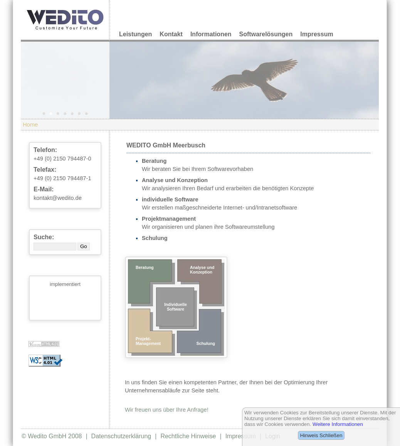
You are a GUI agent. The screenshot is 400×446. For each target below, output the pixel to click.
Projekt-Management (148, 341)
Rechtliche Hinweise (188, 436)
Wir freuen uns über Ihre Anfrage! (166, 410)
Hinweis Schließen (321, 435)
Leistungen (135, 34)
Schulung (205, 343)
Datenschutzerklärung (121, 436)
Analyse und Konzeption (202, 269)
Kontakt (171, 34)
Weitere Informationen (338, 424)
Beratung (145, 267)
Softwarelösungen (266, 34)
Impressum (316, 34)
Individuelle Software (175, 306)
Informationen (211, 34)
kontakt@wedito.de (58, 198)
